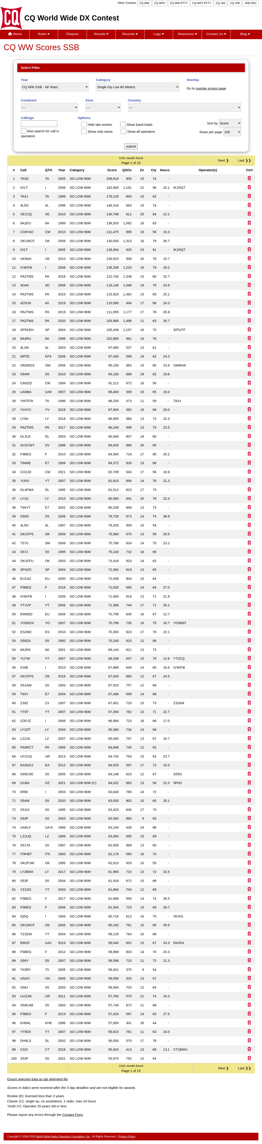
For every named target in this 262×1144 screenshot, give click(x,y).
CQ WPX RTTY (201, 3)
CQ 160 (220, 3)
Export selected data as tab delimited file (37, 1079)
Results (101, 34)
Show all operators (141, 131)
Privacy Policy (127, 1136)
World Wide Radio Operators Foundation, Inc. (63, 1136)
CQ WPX (159, 3)
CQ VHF (235, 3)
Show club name (100, 131)
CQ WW (144, 3)
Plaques (72, 34)
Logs (159, 34)
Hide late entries (100, 124)
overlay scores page (211, 88)
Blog (245, 34)
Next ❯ (224, 160)
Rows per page (210, 132)
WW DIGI (250, 3)
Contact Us (216, 34)
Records (130, 34)
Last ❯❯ (244, 160)
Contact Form (72, 1115)
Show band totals (139, 124)
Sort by (212, 123)
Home (15, 34)
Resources (187, 34)
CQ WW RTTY (178, 3)
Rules (44, 34)
